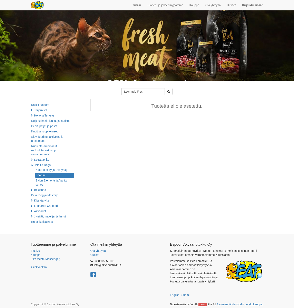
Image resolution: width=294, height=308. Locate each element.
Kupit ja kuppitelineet (44, 131)
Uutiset (94, 254)
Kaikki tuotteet (40, 104)
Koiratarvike (41, 159)
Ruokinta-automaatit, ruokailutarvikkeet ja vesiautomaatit (44, 150)
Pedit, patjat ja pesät (44, 126)
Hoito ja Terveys (44, 115)
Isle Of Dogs (43, 165)
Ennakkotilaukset (42, 221)
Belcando (40, 190)
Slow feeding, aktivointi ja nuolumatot (47, 138)
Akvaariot (40, 211)
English (174, 295)
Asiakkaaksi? (39, 267)
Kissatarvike (41, 200)
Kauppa (35, 254)
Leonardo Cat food (46, 205)
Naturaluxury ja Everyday (51, 169)
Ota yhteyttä (98, 250)
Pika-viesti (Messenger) (45, 259)
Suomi (185, 295)
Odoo (202, 304)
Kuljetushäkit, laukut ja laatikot (50, 120)
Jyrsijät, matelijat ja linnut (50, 216)
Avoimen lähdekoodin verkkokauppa (240, 304)
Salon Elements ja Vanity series (51, 182)
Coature (41, 175)
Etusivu (35, 250)
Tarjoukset (40, 110)
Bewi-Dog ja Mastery (44, 195)
